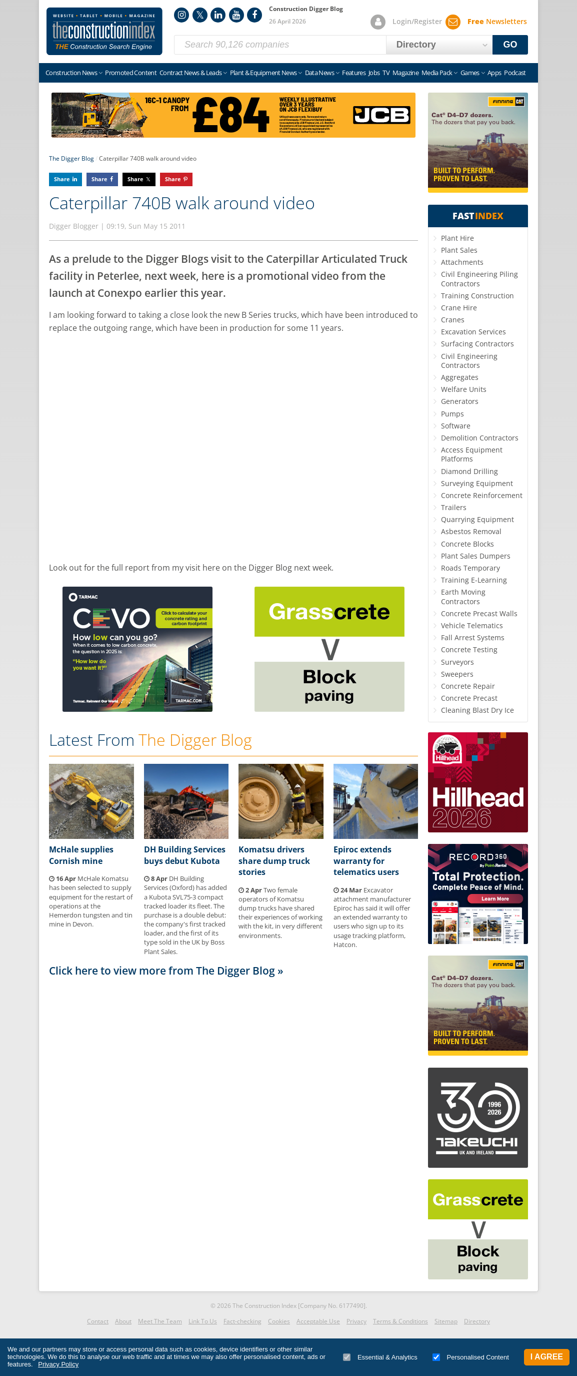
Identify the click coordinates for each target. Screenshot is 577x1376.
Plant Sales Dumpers (475, 556)
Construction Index (104, 32)
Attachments (462, 262)
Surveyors (457, 662)
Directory (477, 1321)
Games (470, 72)
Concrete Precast (469, 698)
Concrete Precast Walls (479, 613)
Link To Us (202, 1321)
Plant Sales (459, 250)
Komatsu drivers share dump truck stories (274, 860)
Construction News (71, 72)
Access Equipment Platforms (471, 454)
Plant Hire (457, 238)
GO (511, 45)
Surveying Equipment (477, 483)
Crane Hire (459, 307)
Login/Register (417, 21)
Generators (459, 401)
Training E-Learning (474, 580)
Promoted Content (130, 72)
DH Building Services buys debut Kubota (185, 855)
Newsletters (497, 21)
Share (62, 179)
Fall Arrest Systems (472, 637)
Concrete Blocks (467, 544)
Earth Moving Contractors (463, 596)
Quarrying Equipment (477, 519)
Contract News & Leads (191, 72)
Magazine (405, 72)
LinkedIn (218, 15)
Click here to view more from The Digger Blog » (166, 971)
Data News (319, 72)
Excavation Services (473, 331)
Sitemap (446, 1321)
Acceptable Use (318, 1321)
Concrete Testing (469, 649)
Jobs (374, 72)
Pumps (452, 413)
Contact (97, 1321)
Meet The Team (160, 1321)
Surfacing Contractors (477, 343)
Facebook (254, 15)
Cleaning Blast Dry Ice (477, 710)
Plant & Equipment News (263, 72)
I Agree (546, 1356)
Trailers (453, 507)
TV (386, 72)
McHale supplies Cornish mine (81, 855)
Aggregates (459, 377)
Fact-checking (243, 1321)
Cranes (452, 319)
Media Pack (437, 72)
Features (354, 72)
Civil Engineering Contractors (469, 360)
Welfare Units (463, 389)
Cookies (279, 1321)
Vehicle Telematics (472, 625)
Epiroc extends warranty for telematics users (366, 860)
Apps (494, 72)
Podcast (515, 72)
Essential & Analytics (380, 1357)
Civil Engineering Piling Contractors (479, 278)
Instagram (181, 15)
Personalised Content (470, 1357)
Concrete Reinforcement (481, 495)
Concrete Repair (468, 686)
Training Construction (477, 295)
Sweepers (457, 674)
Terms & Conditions (400, 1321)
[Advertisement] (233, 1096)
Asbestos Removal (471, 531)
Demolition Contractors (479, 437)
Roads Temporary (470, 568)
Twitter (200, 15)
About (123, 1321)
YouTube (236, 15)
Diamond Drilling (469, 471)
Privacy (356, 1321)
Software (455, 425)
